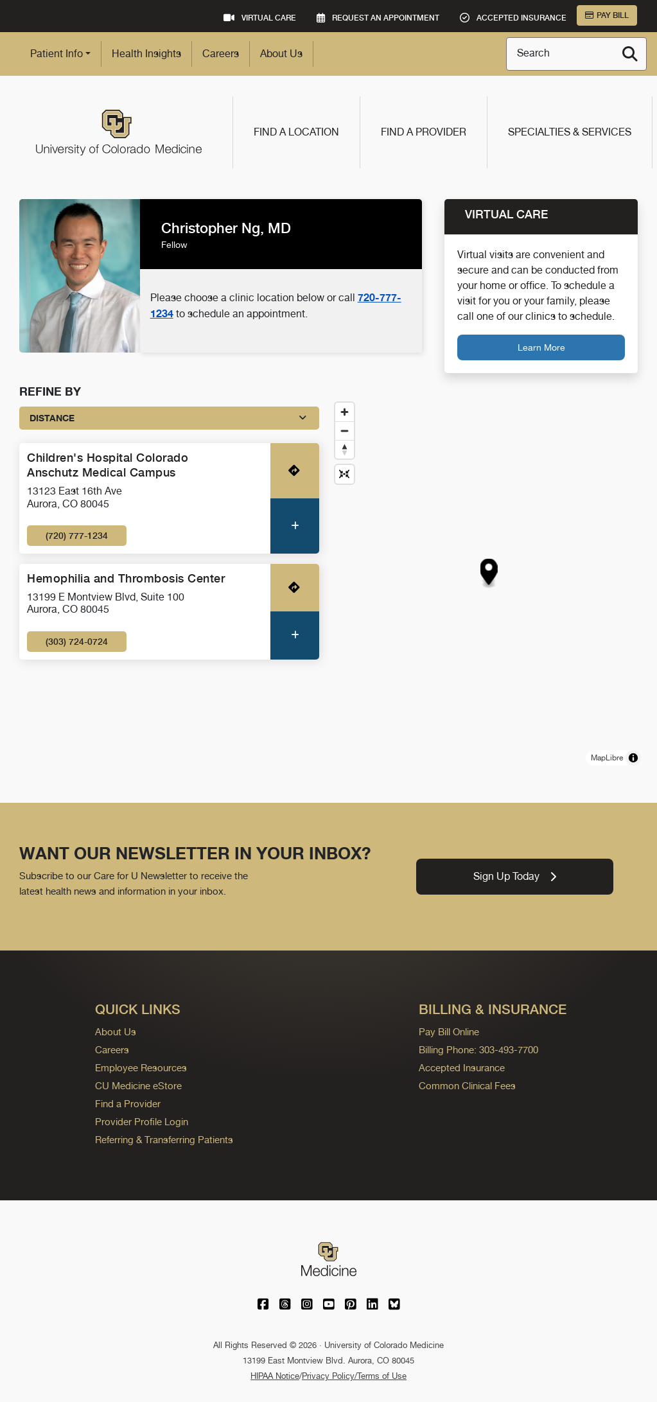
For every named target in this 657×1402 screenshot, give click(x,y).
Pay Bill (607, 15)
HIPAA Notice (274, 1376)
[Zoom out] (344, 430)
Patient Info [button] (56, 54)
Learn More (541, 347)
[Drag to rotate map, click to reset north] (344, 449)
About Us (281, 54)
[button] (488, 571)
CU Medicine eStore (138, 1085)
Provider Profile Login (141, 1121)
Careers (220, 54)
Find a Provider (423, 132)
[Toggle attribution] (633, 758)
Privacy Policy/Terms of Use (354, 1376)
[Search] (630, 54)
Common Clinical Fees (467, 1085)
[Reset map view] (344, 474)
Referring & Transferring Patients (164, 1139)
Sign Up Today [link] (514, 876)
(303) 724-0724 (77, 641)
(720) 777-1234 (77, 535)
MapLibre (607, 757)
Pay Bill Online (449, 1031)
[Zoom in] (344, 412)
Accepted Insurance (462, 1067)
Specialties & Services (569, 132)
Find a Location (296, 132)
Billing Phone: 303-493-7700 (478, 1049)
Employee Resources (141, 1067)
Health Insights (146, 54)
